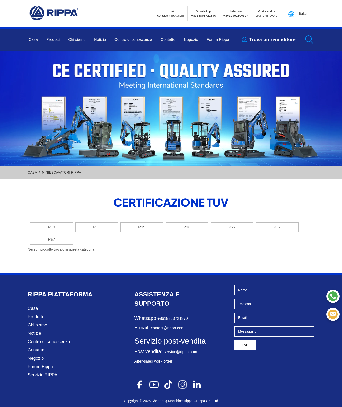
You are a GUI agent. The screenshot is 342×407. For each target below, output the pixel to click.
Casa (33, 40)
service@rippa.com (180, 352)
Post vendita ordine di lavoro (266, 13)
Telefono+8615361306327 (235, 13)
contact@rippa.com (167, 328)
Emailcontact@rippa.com (170, 13)
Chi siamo (77, 40)
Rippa (37, 294)
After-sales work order (153, 361)
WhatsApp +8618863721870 (203, 13)
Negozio (191, 40)
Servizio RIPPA (42, 375)
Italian (303, 13)
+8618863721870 (172, 318)
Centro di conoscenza (133, 40)
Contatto (168, 40)
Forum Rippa (218, 40)
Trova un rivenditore (272, 39)
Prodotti (53, 40)
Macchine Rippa (180, 401)
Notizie (100, 40)
